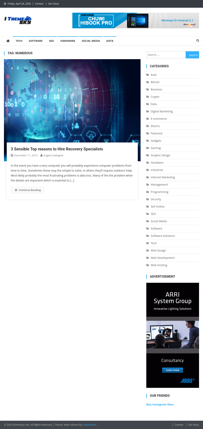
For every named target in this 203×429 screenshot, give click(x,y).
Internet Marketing (163, 177)
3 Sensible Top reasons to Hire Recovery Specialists (57, 149)
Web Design (158, 250)
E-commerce (159, 119)
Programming (159, 192)
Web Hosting (159, 265)
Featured (156, 133)
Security (156, 199)
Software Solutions (163, 236)
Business (156, 89)
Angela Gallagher (53, 155)
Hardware (67, 41)
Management (159, 184)
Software (36, 41)
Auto (154, 75)
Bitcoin (155, 82)
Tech (19, 41)
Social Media (91, 41)
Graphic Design (160, 155)
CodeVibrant (89, 424)
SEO (51, 41)
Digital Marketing (162, 111)
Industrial (157, 170)
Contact (39, 3)
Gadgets (156, 140)
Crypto (155, 97)
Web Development (163, 258)
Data (109, 41)
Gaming (156, 148)
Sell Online (157, 206)
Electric (155, 126)
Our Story (53, 3)
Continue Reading (28, 190)
